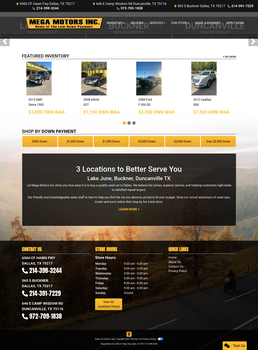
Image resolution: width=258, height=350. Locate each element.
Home (172, 257)
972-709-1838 (132, 8)
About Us (174, 262)
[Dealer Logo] (64, 23)
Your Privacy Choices (151, 339)
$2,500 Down (182, 141)
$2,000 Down (147, 141)
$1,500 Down (111, 141)
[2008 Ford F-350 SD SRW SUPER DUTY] (156, 78)
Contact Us (175, 266)
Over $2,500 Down (218, 141)
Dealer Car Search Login (105, 339)
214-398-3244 (47, 8)
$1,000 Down (75, 141)
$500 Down (39, 141)
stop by (137, 202)
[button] (5, 41)
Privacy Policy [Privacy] (177, 271)
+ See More (229, 56)
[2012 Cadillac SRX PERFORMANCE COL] (211, 78)
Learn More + (129, 209)
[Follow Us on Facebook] (129, 334)
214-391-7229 (242, 6)
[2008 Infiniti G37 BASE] (101, 78)
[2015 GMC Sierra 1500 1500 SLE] (46, 78)
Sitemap (133, 339)
